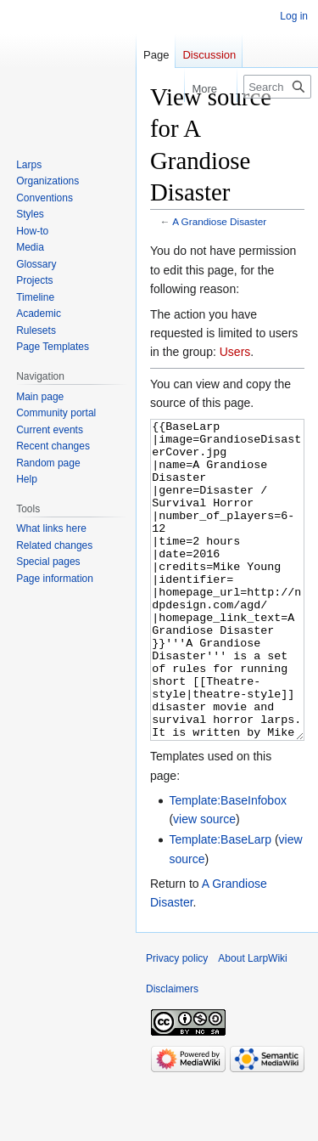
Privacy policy (177, 1022)
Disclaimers (172, 1053)
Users (235, 352)
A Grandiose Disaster (219, 221)
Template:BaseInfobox (228, 864)
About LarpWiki (252, 1022)
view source (204, 883)
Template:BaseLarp (220, 903)
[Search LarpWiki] (277, 87)
